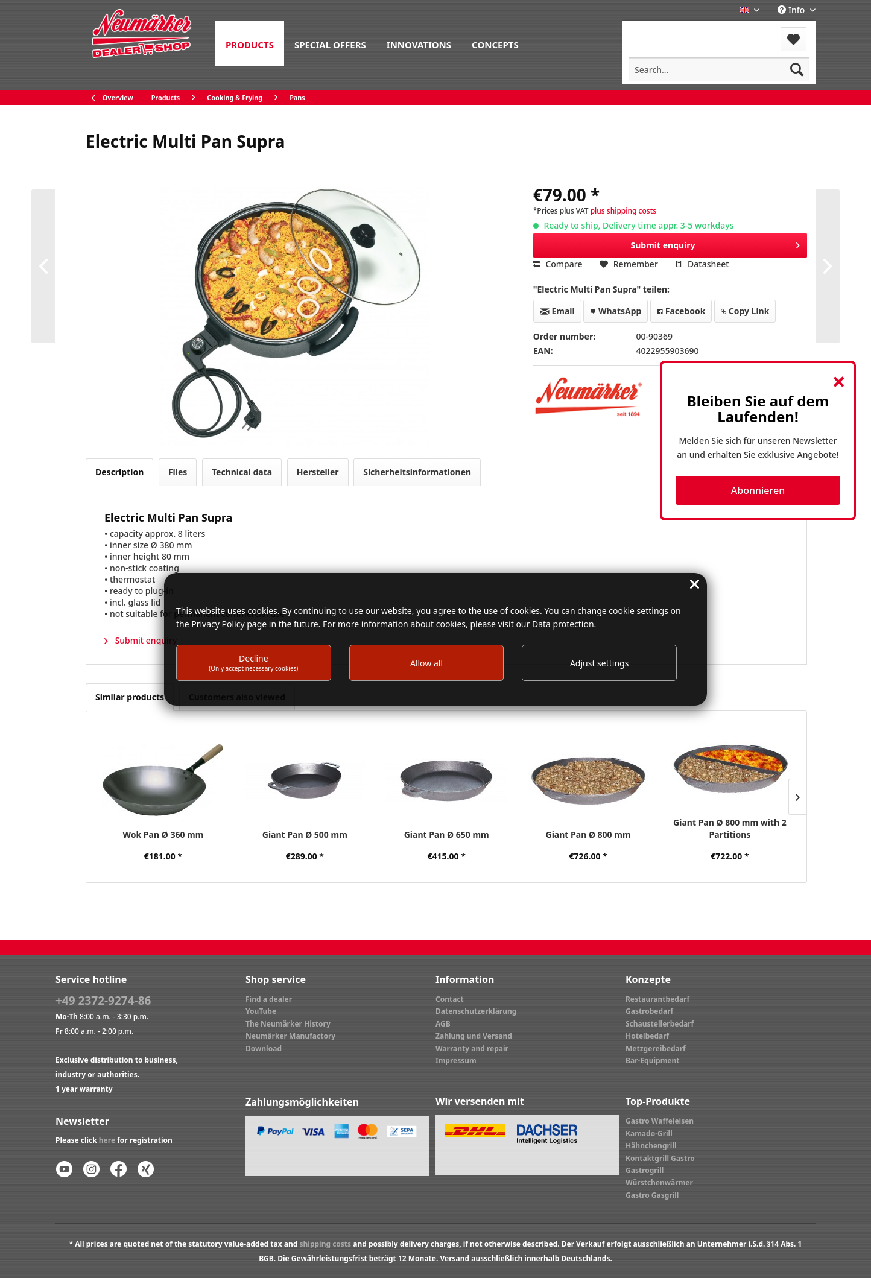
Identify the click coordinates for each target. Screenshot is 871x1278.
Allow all (426, 663)
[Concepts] (495, 43)
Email (557, 311)
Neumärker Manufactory (290, 1036)
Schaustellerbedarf (660, 1024)
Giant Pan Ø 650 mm (446, 834)
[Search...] (719, 69)
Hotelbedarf (647, 1036)
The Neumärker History (288, 1024)
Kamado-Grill (649, 1133)
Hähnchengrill (651, 1145)
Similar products (129, 697)
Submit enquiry (715, 243)
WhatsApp (615, 311)
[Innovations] (418, 43)
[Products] (249, 43)
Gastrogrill (645, 1170)
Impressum (456, 1060)
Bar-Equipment (653, 1060)
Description (119, 472)
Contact (449, 999)
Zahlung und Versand (473, 1036)
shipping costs (325, 1244)
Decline (253, 662)
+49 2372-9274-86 (103, 1000)
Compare (558, 264)
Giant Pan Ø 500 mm (304, 834)
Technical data (242, 472)
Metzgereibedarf (656, 1048)
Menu (655, 32)
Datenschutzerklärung (475, 1011)
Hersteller (318, 472)
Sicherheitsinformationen (417, 472)
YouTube (260, 1011)
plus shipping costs (623, 211)
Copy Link (745, 311)
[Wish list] (793, 39)
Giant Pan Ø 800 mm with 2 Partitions (730, 828)
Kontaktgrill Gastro (660, 1158)
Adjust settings (599, 663)
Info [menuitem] (792, 10)
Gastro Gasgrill (652, 1195)
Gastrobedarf (649, 1011)
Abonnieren (758, 490)
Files (177, 472)
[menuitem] (249, 43)
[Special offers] (330, 43)
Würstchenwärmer (659, 1182)
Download (263, 1048)
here (107, 1140)
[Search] (796, 69)
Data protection (563, 624)
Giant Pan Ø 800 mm (588, 834)
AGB (443, 1024)
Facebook (681, 311)
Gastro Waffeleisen (660, 1121)
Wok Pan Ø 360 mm (163, 834)
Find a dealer (268, 999)
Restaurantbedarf (657, 999)
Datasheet (702, 264)
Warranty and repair (471, 1048)
